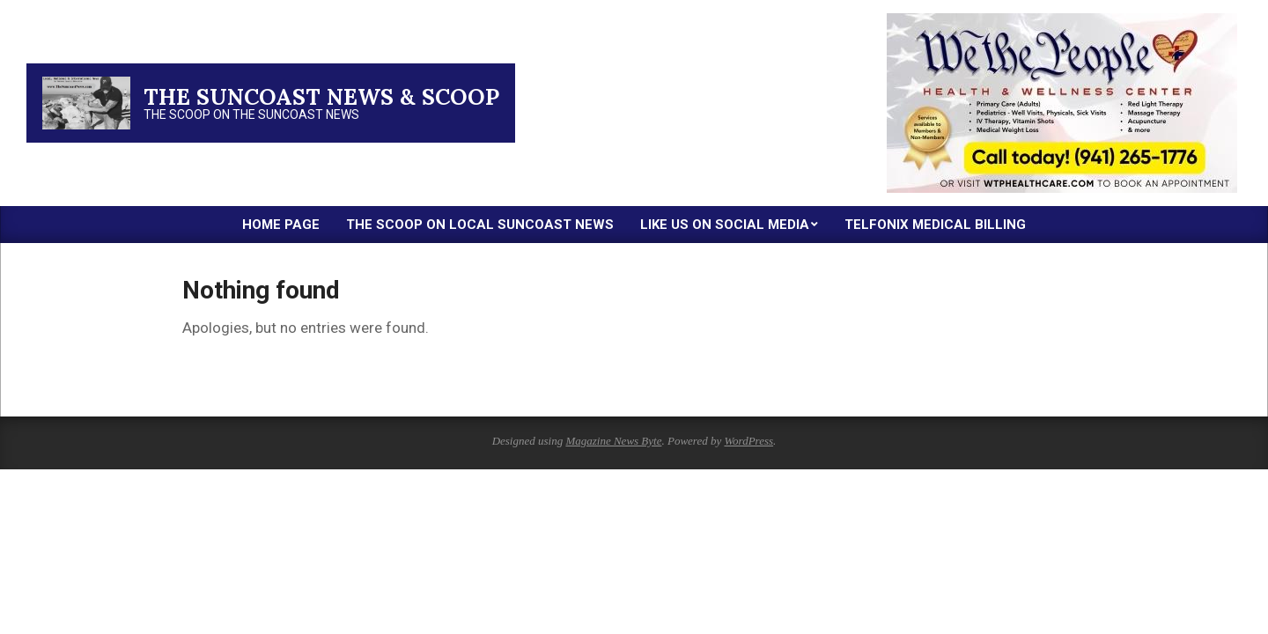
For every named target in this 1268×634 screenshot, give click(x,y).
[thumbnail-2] (1062, 19)
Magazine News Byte (613, 440)
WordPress (748, 440)
